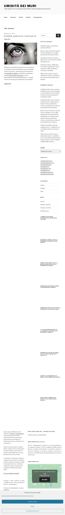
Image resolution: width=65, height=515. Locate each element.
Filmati (21, 17)
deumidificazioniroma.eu (47, 174)
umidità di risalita (12, 73)
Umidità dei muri (20, 6)
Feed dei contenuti (45, 204)
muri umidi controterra (16, 75)
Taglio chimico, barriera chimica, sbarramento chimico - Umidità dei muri (49, 135)
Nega (32, 506)
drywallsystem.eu (45, 170)
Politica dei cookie (45, 475)
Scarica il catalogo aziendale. (11, 473)
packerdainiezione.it (45, 164)
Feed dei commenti (45, 207)
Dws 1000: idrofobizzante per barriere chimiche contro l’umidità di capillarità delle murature (50, 139)
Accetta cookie (32, 501)
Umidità (42, 188)
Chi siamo (13, 17)
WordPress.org (44, 210)
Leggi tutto (7, 83)
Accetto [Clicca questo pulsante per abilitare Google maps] (44, 479)
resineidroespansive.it (46, 160)
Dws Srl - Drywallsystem (17, 433)
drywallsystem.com (45, 168)
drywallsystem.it (44, 166)
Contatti (28, 17)
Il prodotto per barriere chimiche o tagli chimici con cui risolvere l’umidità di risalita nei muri (50, 59)
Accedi (42, 201)
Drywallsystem (38, 17)
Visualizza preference (32, 511)
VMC (41, 191)
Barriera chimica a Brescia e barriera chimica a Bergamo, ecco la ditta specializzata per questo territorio (50, 52)
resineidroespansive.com (47, 162)
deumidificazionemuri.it (46, 172)
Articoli (42, 185)
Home (5, 17)
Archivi (42, 147)
